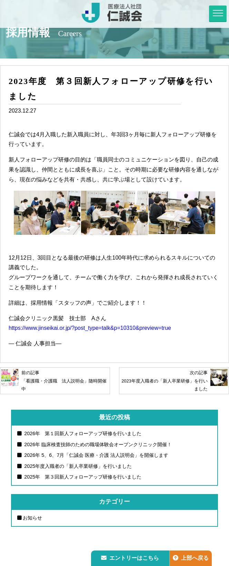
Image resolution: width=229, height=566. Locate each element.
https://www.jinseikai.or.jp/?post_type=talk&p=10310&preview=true (90, 328)
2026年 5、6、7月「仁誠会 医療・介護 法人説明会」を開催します (95, 455)
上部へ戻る (191, 558)
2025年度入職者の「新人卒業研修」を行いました (77, 466)
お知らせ (32, 518)
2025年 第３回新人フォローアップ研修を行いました (82, 477)
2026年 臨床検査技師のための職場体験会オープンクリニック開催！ (97, 444)
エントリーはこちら (130, 558)
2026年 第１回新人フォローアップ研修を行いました (82, 433)
